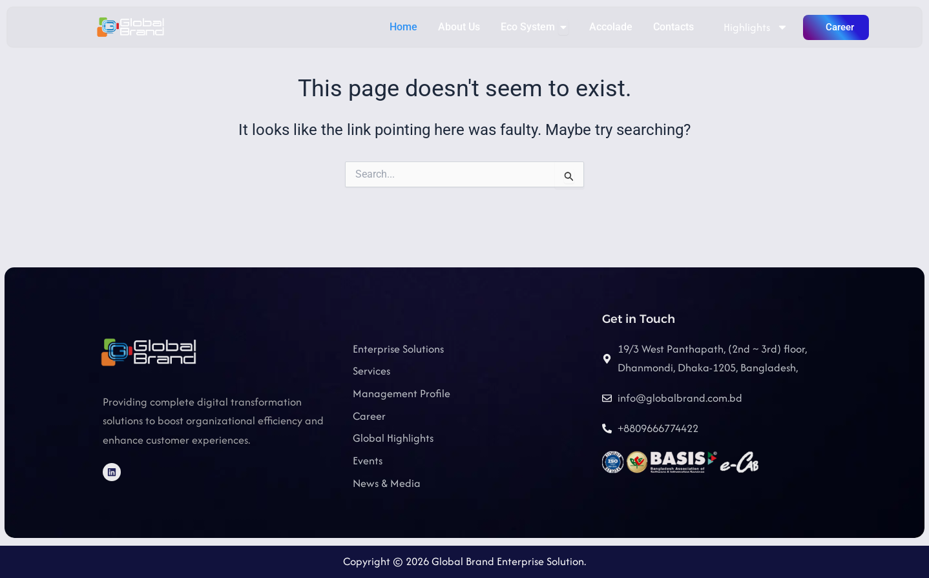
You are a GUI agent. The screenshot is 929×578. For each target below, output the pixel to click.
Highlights (756, 27)
